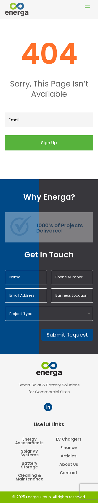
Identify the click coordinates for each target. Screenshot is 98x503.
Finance (68, 448)
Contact (68, 473)
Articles (69, 456)
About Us (68, 465)
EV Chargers (69, 439)
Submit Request (67, 334)
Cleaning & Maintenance (29, 478)
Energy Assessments (29, 441)
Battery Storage (29, 466)
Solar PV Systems (29, 454)
